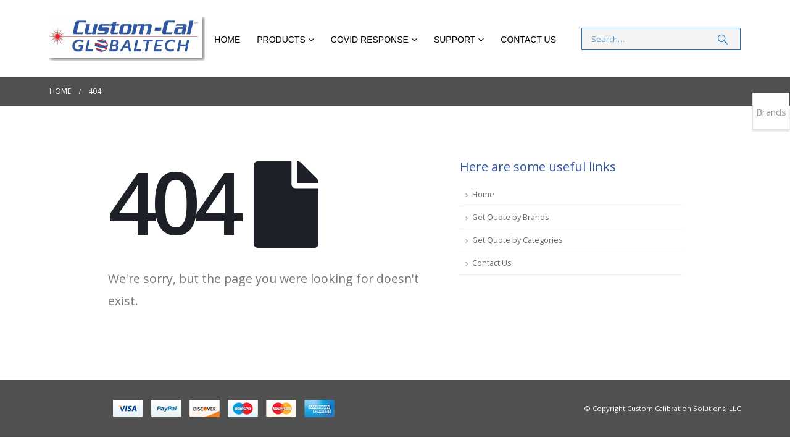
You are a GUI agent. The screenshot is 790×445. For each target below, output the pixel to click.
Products (281, 39)
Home (227, 39)
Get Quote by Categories (517, 240)
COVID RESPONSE (370, 39)
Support (454, 39)
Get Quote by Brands (510, 217)
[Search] (722, 38)
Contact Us (528, 39)
